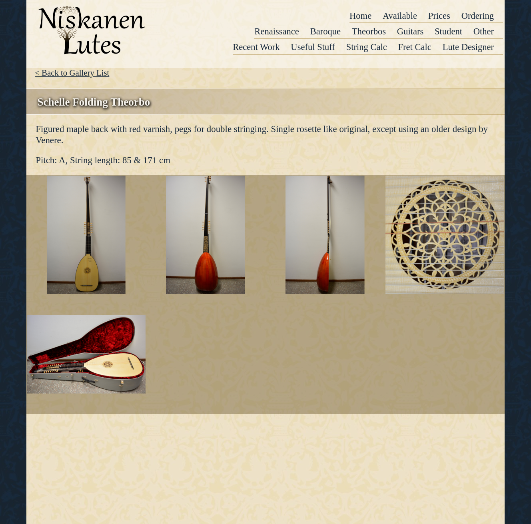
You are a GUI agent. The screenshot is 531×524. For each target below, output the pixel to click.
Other (483, 31)
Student (448, 31)
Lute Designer (468, 47)
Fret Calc (414, 47)
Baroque (325, 31)
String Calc (366, 47)
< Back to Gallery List (72, 72)
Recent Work (256, 47)
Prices (439, 16)
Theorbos (369, 31)
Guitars (410, 31)
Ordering (477, 16)
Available (400, 16)
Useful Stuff (313, 47)
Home (360, 16)
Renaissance (276, 31)
